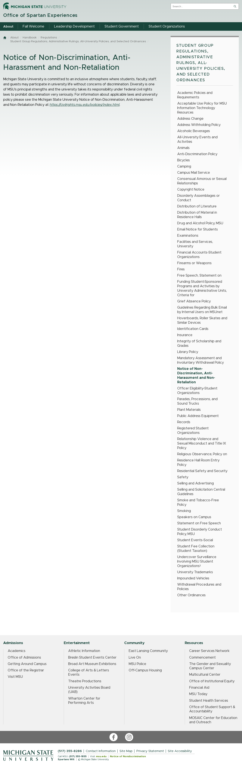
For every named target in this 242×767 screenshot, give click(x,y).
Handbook (30, 37)
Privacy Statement (150, 751)
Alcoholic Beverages (193, 131)
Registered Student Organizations (193, 431)
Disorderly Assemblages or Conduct (198, 198)
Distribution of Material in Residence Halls (197, 215)
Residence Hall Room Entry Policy (198, 463)
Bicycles (183, 160)
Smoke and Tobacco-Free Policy (198, 502)
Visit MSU (15, 676)
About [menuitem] (8, 26)
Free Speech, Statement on (199, 275)
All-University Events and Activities (197, 139)
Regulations (49, 37)
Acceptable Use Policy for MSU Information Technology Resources (202, 108)
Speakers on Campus (194, 517)
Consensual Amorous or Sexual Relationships (202, 181)
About (14, 37)
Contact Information (101, 751)
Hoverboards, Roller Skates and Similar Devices (202, 320)
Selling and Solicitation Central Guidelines (201, 492)
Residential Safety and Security (202, 471)
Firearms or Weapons (194, 263)
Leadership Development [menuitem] (74, 26)
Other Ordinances (191, 595)
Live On (135, 657)
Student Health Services (208, 700)
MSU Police (137, 664)
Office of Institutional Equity (212, 681)
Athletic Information (84, 651)
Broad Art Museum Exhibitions (92, 664)
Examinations (187, 235)
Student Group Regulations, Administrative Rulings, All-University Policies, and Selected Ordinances (78, 41)
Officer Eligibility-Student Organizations (197, 391)
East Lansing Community (148, 651)
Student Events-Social (195, 540)
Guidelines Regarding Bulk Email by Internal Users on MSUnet (202, 310)
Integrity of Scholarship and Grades (199, 343)
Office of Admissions (24, 657)
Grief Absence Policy (194, 301)
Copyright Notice (190, 189)
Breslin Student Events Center (92, 657)
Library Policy (187, 352)
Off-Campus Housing (145, 670)
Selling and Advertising (195, 483)
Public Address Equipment (198, 416)
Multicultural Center (204, 674)
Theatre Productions (84, 681)
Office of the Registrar (26, 670)
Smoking (184, 511)
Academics (16, 651)
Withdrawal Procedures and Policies (199, 587)
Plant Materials (189, 409)
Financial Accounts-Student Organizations (199, 255)
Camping (184, 166)
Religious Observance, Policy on (202, 454)
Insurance (184, 335)
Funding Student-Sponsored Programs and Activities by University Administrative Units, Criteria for (202, 288)
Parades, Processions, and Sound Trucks (197, 401)
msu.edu (101, 756)
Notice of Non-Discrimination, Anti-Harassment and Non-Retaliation (196, 375)
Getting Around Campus (27, 664)
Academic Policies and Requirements (194, 95)
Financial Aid (199, 687)
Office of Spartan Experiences (40, 15)
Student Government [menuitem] (122, 26)
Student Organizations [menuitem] (167, 26)
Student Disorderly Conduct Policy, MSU (199, 532)
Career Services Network (209, 651)
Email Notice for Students (197, 229)
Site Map (126, 751)
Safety (182, 477)
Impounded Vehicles (193, 578)
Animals (183, 148)
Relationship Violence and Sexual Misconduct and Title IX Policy (201, 443)
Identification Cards (192, 329)
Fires (181, 269)
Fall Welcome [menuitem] (33, 26)
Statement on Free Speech (199, 523)
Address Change (190, 118)
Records (183, 422)
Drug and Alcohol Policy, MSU (200, 223)
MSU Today (198, 694)
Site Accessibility (180, 751)
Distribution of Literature (197, 206)
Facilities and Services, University (195, 244)
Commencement (202, 657)
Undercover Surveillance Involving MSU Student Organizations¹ (196, 561)
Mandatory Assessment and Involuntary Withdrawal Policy (200, 360)
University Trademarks (195, 572)
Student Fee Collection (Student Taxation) (195, 549)
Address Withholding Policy (199, 125)
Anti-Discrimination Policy (197, 154)
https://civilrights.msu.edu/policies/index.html (85, 104)
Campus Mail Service (193, 172)
